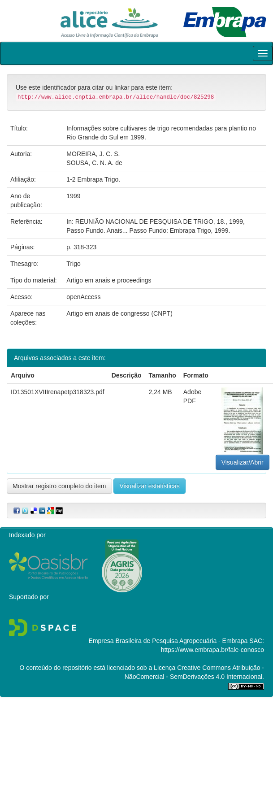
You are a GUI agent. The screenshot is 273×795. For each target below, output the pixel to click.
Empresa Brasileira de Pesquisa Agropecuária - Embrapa (168, 640)
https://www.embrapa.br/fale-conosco (212, 649)
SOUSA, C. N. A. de (94, 162)
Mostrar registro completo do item (59, 486)
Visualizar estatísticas (149, 486)
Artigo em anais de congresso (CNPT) (119, 313)
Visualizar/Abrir (242, 462)
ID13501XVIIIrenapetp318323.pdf (57, 391)
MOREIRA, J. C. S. (93, 153)
